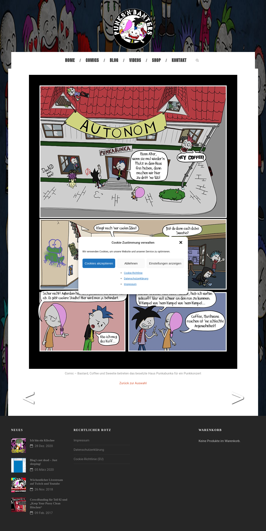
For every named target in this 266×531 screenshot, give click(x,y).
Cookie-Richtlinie (133, 273)
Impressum (130, 284)
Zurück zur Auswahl (133, 383)
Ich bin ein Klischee (42, 440)
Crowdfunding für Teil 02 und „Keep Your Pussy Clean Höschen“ (48, 503)
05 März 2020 (44, 470)
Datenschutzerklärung (136, 278)
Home (70, 60)
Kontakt (179, 60)
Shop (156, 60)
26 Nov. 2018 (44, 489)
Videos (135, 60)
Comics (92, 60)
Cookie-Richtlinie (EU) (89, 459)
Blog (114, 60)
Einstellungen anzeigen (165, 263)
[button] (181, 242)
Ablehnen (130, 263)
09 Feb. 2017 (44, 513)
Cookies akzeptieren (99, 263)
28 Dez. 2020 (44, 446)
